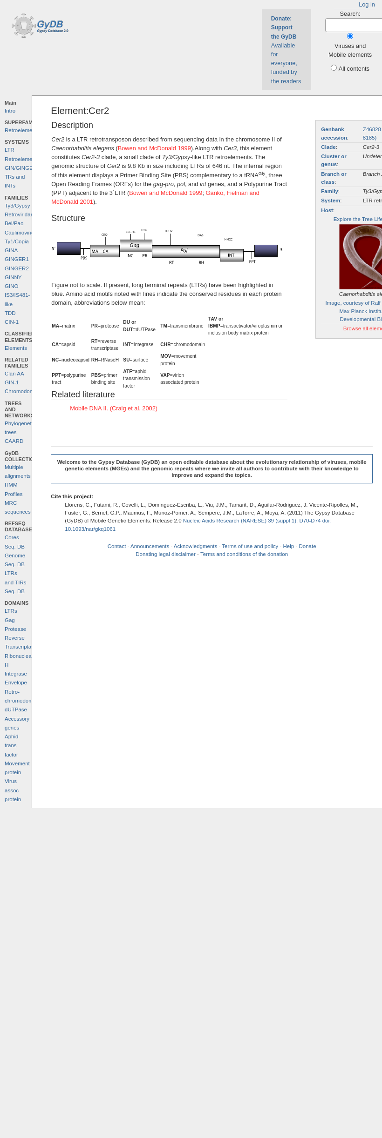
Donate (307, 546)
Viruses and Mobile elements (350, 50)
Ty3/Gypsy (17, 205)
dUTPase (16, 709)
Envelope (16, 682)
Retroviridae (19, 214)
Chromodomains (24, 391)
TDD (10, 313)
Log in (367, 4)
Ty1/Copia (17, 241)
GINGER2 (17, 268)
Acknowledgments (195, 546)
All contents (354, 68)
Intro (10, 111)
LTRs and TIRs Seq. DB (16, 582)
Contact (117, 546)
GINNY (13, 277)
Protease (15, 629)
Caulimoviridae (22, 232)
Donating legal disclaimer (166, 554)
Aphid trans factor (11, 745)
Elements (16, 348)
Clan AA (14, 373)
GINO (11, 286)
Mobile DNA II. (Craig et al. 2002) (113, 408)
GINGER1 (17, 259)
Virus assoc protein (13, 790)
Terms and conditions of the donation (244, 554)
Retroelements (22, 130)
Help (288, 546)
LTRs (11, 611)
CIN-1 (12, 322)
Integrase (16, 673)
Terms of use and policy (250, 546)
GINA (11, 250)
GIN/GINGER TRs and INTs (21, 177)
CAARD (14, 441)
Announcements (149, 546)
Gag (10, 620)
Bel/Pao (14, 223)
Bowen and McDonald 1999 (154, 148)
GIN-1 (12, 382)
